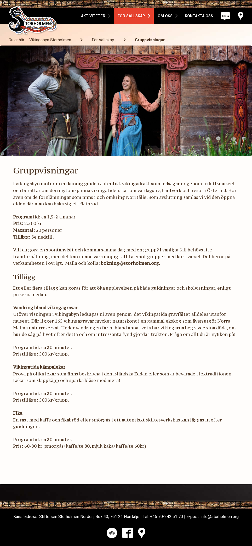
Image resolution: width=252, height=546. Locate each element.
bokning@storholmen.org (130, 263)
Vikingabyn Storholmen (50, 39)
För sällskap (103, 39)
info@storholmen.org (220, 516)
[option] (95, 16)
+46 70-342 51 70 (166, 516)
